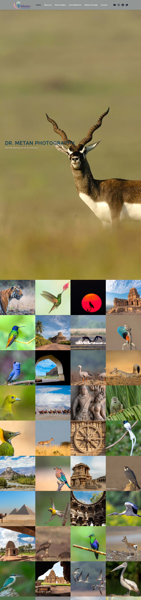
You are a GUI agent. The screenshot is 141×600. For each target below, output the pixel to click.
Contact (104, 5)
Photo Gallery (60, 5)
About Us (48, 5)
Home (38, 5)
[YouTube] (114, 5)
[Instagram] (118, 5)
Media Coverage (91, 5)
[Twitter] (127, 5)
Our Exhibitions (75, 5)
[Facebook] (123, 5)
